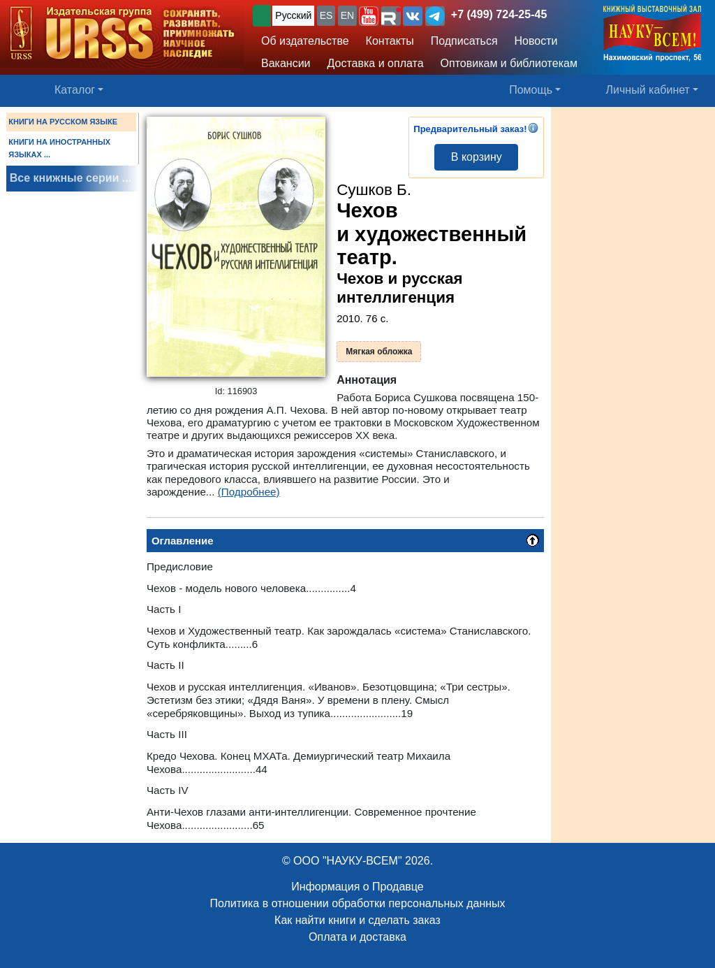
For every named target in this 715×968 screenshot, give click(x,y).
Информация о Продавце (357, 887)
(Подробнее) (249, 492)
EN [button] (347, 15)
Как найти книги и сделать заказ (357, 920)
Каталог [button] (74, 90)
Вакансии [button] (286, 63)
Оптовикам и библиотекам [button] (509, 63)
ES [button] (326, 15)
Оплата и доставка (357, 937)
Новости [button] (536, 41)
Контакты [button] (390, 41)
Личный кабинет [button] (648, 90)
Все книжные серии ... (70, 178)
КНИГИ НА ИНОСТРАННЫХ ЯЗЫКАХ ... (59, 148)
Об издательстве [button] (305, 41)
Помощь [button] (530, 90)
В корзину (476, 157)
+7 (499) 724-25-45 (499, 14)
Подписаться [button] (464, 41)
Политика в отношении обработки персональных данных (357, 903)
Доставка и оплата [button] (375, 63)
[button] (368, 16)
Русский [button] (293, 15)
